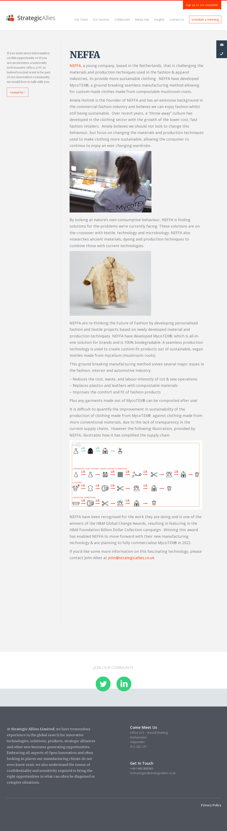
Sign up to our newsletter (202, 5)
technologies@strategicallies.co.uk (153, 773)
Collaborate (122, 19)
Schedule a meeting (205, 19)
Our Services (101, 19)
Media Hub (142, 19)
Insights (159, 19)
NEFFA (75, 65)
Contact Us (176, 19)
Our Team (81, 19)
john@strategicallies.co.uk (131, 557)
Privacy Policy (211, 805)
